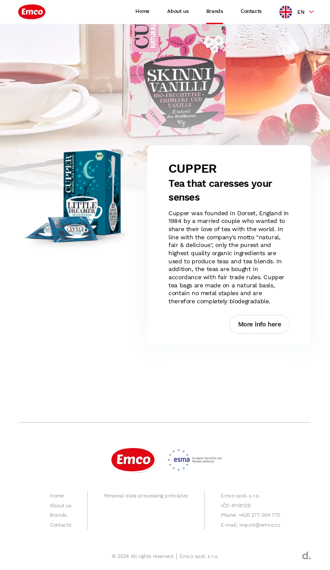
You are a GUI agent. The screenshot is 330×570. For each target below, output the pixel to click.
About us (177, 11)
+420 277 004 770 (259, 515)
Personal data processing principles (146, 496)
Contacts (251, 11)
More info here (259, 324)
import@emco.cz (259, 525)
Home (142, 11)
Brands (214, 11)
